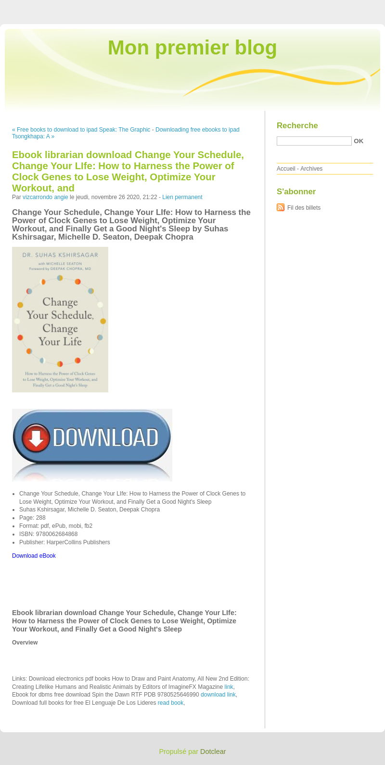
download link (218, 694)
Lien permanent (182, 197)
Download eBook (34, 555)
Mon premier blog (192, 47)
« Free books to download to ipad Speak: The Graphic (81, 129)
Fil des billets (304, 207)
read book (170, 702)
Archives (311, 168)
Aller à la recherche (357, 6)
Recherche (297, 125)
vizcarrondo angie (45, 197)
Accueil (286, 168)
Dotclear (213, 751)
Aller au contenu (267, 6)
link (229, 687)
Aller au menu (309, 6)
